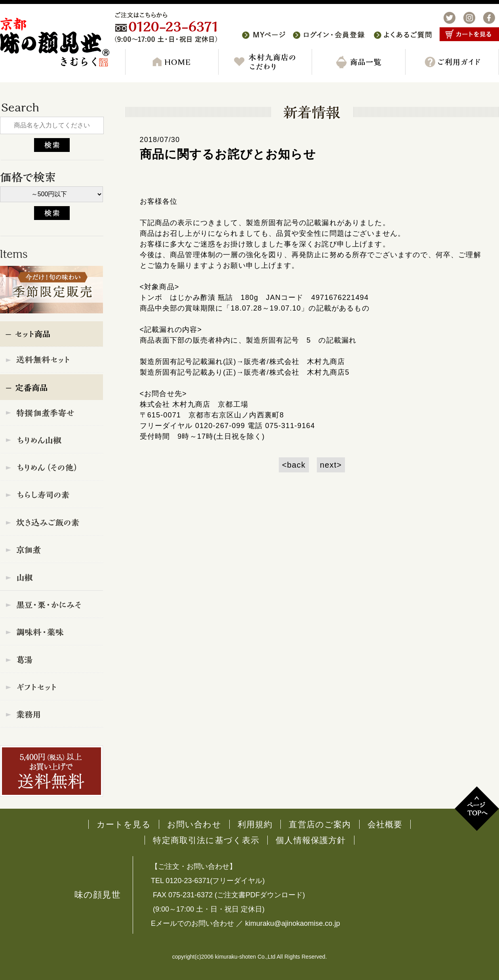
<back (294, 465)
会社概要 (385, 824)
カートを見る (124, 824)
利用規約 (255, 824)
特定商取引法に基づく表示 (206, 840)
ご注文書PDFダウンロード (260, 895)
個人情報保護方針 (311, 840)
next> (331, 465)
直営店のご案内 (320, 824)
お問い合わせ (194, 824)
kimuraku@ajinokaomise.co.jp (292, 923)
